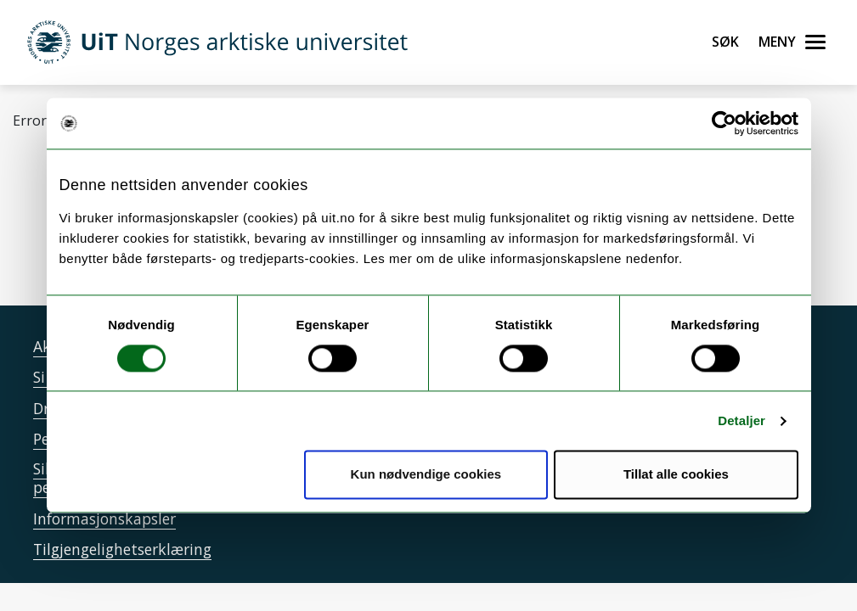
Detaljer (741, 420)
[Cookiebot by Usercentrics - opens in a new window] (724, 123)
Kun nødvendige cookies (426, 475)
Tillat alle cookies (676, 475)
